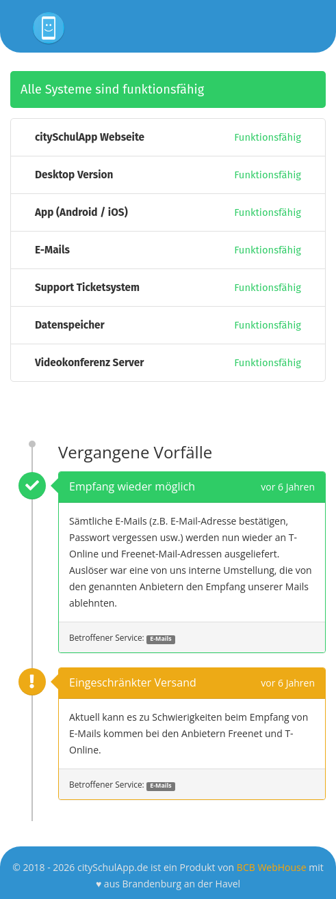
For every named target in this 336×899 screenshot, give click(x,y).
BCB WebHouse (272, 867)
